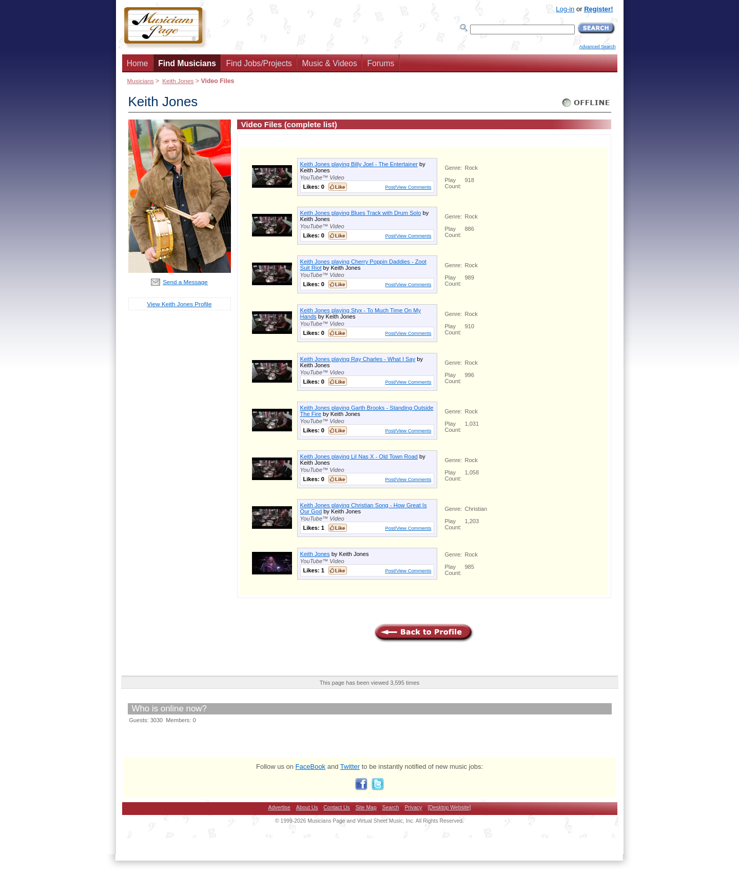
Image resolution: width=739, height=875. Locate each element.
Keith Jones (177, 80)
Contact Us (336, 807)
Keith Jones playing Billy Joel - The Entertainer (359, 164)
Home (137, 63)
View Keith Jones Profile (179, 304)
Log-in (565, 9)
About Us (307, 807)
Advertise (279, 807)
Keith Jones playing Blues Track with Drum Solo (360, 213)
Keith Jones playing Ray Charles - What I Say (358, 359)
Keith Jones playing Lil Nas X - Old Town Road (359, 456)
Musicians (140, 80)
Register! (598, 9)
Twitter (350, 766)
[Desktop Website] (449, 807)
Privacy (413, 807)
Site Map (366, 807)
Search (390, 807)
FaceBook (311, 766)
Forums (380, 63)
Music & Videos (329, 63)
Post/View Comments (408, 187)
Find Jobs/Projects (259, 63)
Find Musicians (187, 63)
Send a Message (185, 282)
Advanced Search (597, 46)
